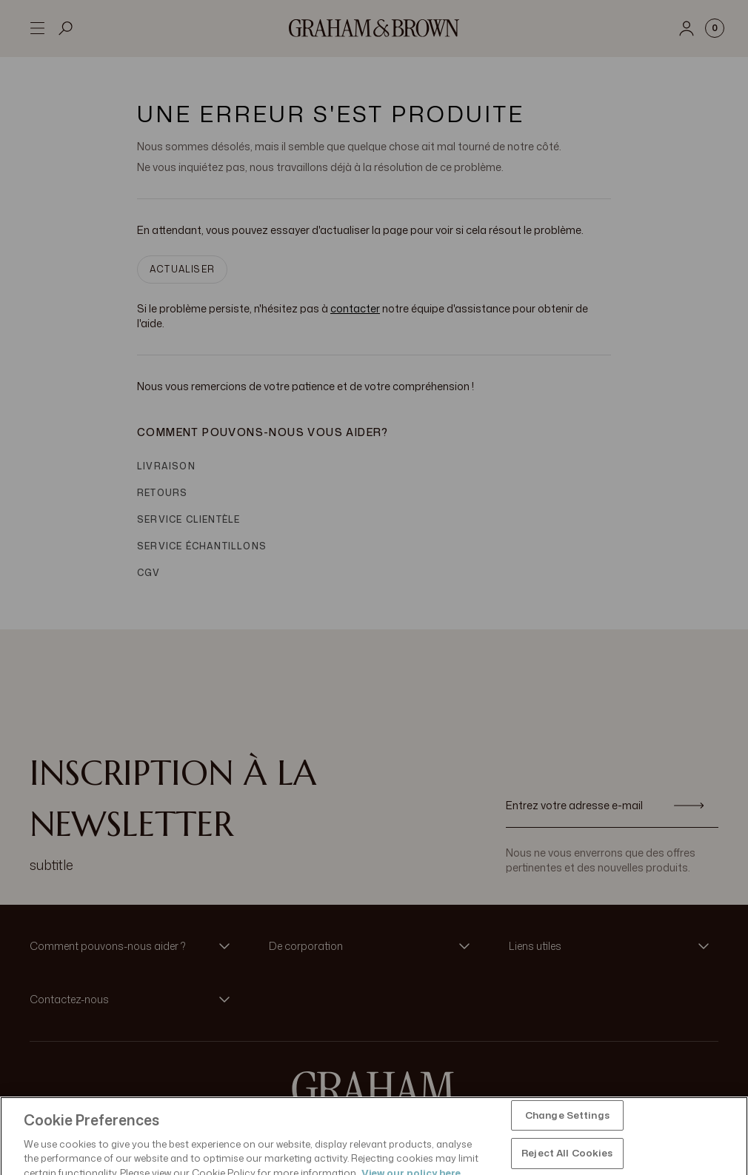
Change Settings (567, 1141)
